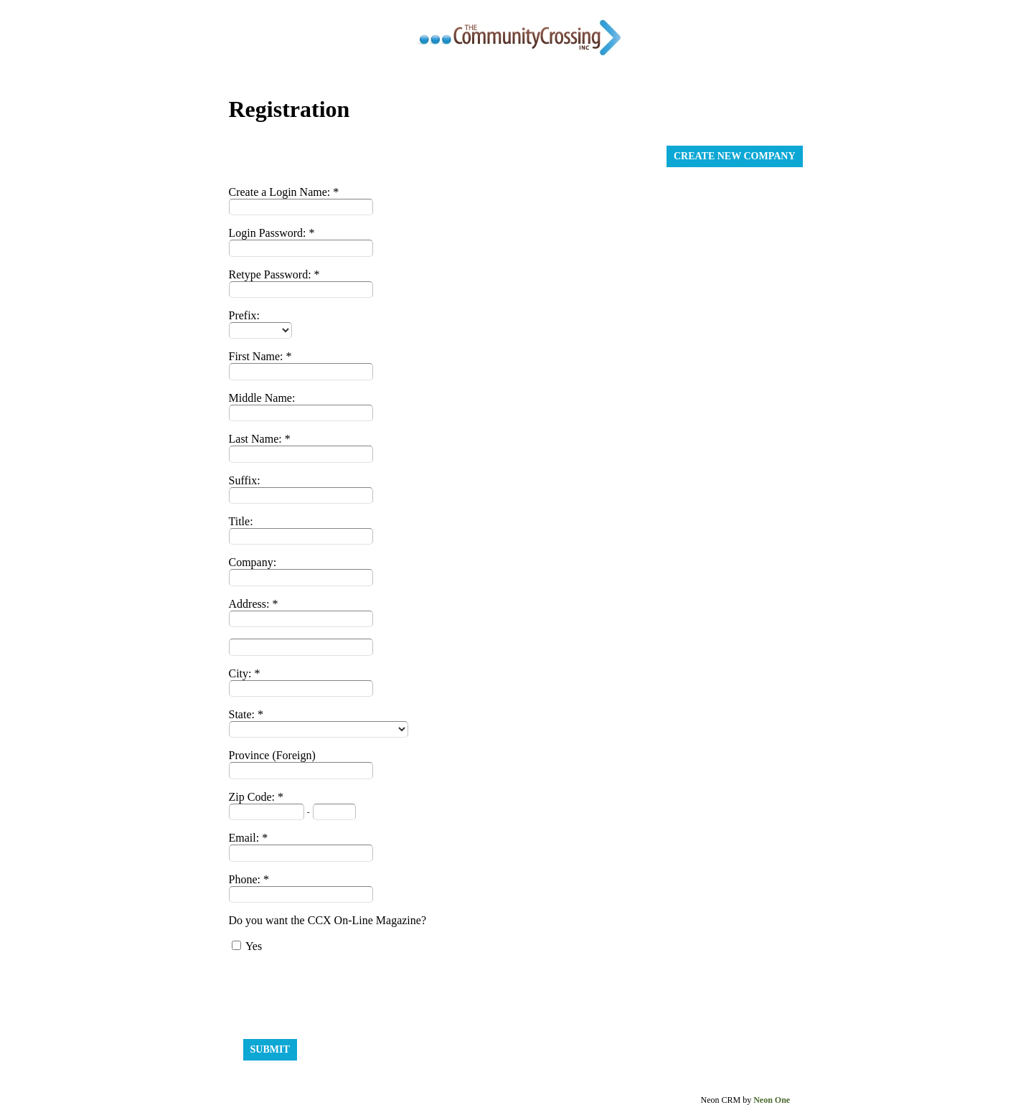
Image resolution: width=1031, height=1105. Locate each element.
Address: (251, 604)
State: (243, 714)
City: (242, 673)
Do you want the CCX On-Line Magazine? (327, 920)
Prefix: (244, 315)
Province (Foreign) (272, 755)
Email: (246, 838)
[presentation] (338, 992)
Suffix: (244, 480)
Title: (241, 521)
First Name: (257, 356)
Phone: (246, 879)
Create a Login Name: (281, 192)
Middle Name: (262, 398)
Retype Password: (271, 274)
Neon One (771, 1100)
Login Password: (269, 233)
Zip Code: (253, 797)
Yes (253, 946)
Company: (253, 562)
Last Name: (257, 439)
